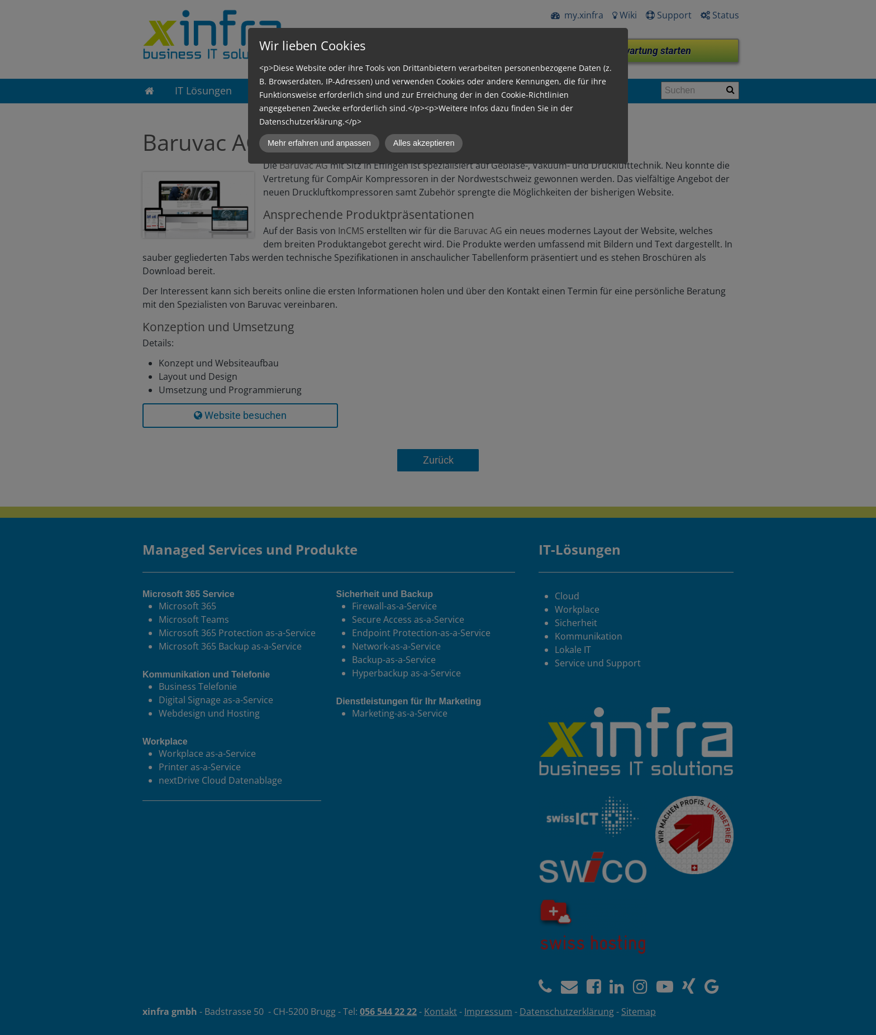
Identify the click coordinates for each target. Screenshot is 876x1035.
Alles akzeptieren (424, 143)
